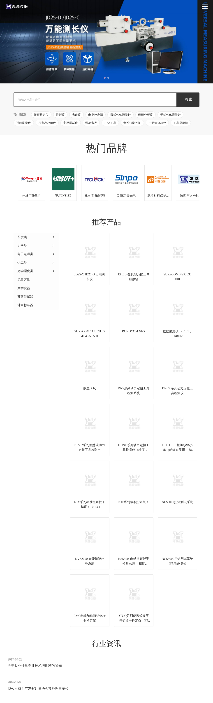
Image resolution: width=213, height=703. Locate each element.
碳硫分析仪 (147, 115)
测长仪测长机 (134, 123)
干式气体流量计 (172, 115)
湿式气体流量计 (122, 115)
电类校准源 (96, 115)
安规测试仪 (71, 123)
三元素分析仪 (159, 123)
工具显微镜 (183, 123)
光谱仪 (77, 115)
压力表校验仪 (47, 123)
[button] (105, 78)
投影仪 (60, 115)
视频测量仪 (23, 123)
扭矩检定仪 (41, 115)
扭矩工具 (112, 123)
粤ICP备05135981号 (153, 696)
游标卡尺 (92, 123)
